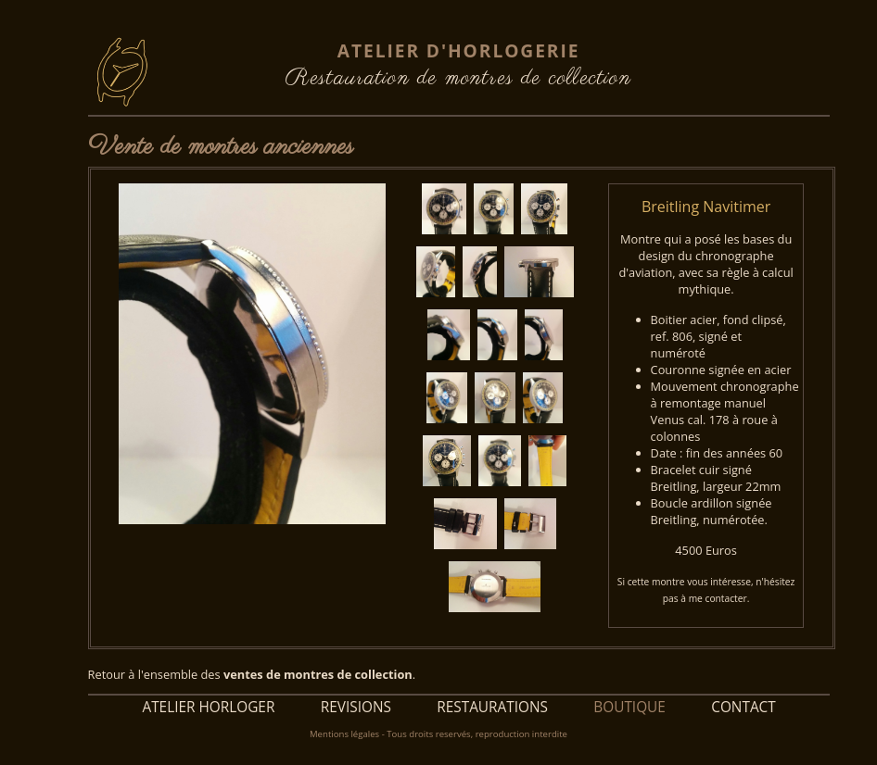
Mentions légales (344, 734)
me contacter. (719, 598)
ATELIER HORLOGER (208, 707)
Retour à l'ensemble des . (252, 674)
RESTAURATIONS (492, 707)
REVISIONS (355, 707)
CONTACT (743, 707)
